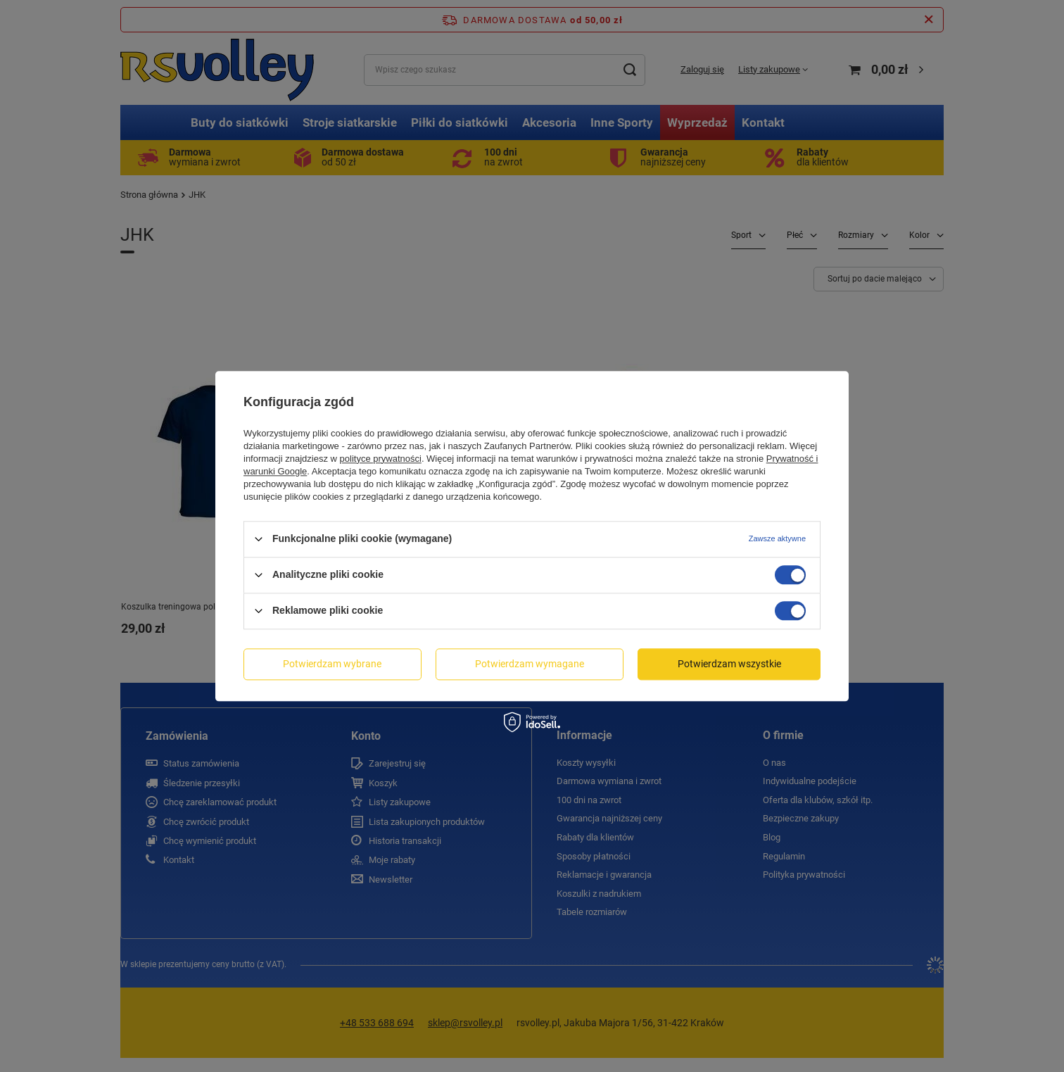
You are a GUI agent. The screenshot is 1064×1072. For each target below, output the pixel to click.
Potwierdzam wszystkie (729, 663)
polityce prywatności (381, 458)
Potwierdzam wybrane (332, 663)
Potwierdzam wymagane (529, 663)
